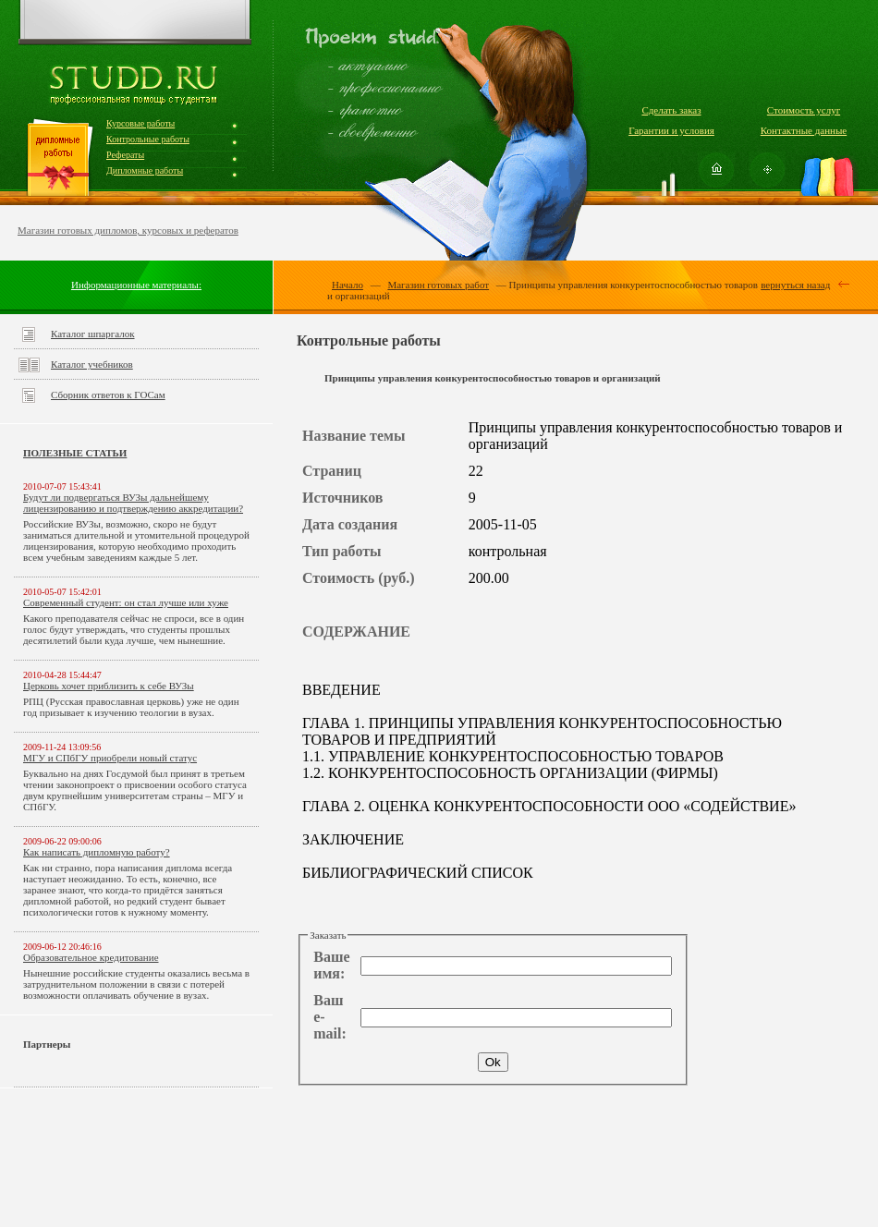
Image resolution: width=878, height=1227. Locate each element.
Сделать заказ (671, 109)
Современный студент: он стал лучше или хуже (125, 602)
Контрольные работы (147, 139)
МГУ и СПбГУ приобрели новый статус (110, 757)
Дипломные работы (144, 170)
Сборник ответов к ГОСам (108, 394)
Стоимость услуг (803, 109)
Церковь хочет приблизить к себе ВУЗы (108, 685)
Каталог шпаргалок (93, 333)
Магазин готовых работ (438, 284)
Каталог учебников (92, 364)
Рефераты (125, 155)
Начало (347, 284)
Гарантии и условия (671, 130)
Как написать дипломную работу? (96, 851)
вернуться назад (795, 284)
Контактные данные (804, 130)
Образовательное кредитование (91, 957)
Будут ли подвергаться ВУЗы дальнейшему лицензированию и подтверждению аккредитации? (133, 503)
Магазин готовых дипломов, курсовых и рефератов (128, 230)
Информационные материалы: (136, 284)
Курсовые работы (140, 123)
